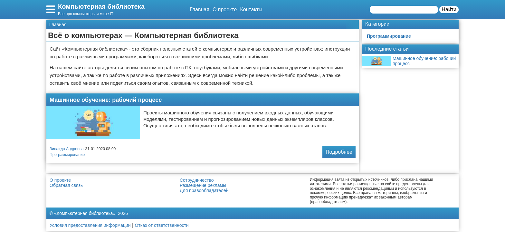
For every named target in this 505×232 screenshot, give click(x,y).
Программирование (67, 154)
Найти (449, 9)
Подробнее (339, 152)
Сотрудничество (197, 180)
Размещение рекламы (203, 185)
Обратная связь (66, 185)
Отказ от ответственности (162, 225)
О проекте (225, 9)
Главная (199, 9)
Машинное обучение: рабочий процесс (106, 100)
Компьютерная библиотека (101, 6)
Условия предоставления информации (90, 225)
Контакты (251, 9)
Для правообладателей (204, 190)
